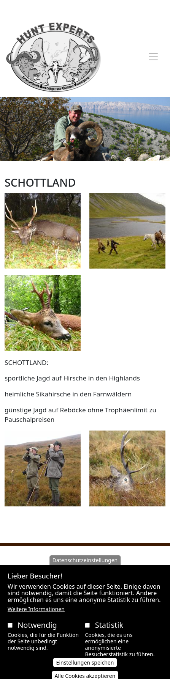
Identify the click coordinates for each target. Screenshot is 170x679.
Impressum (136, 9)
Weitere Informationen (36, 617)
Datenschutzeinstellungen (85, 568)
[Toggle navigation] (153, 56)
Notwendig (37, 633)
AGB (43, 9)
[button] (43, 233)
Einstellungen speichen (85, 670)
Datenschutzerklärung (84, 9)
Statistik (109, 633)
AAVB (25, 9)
